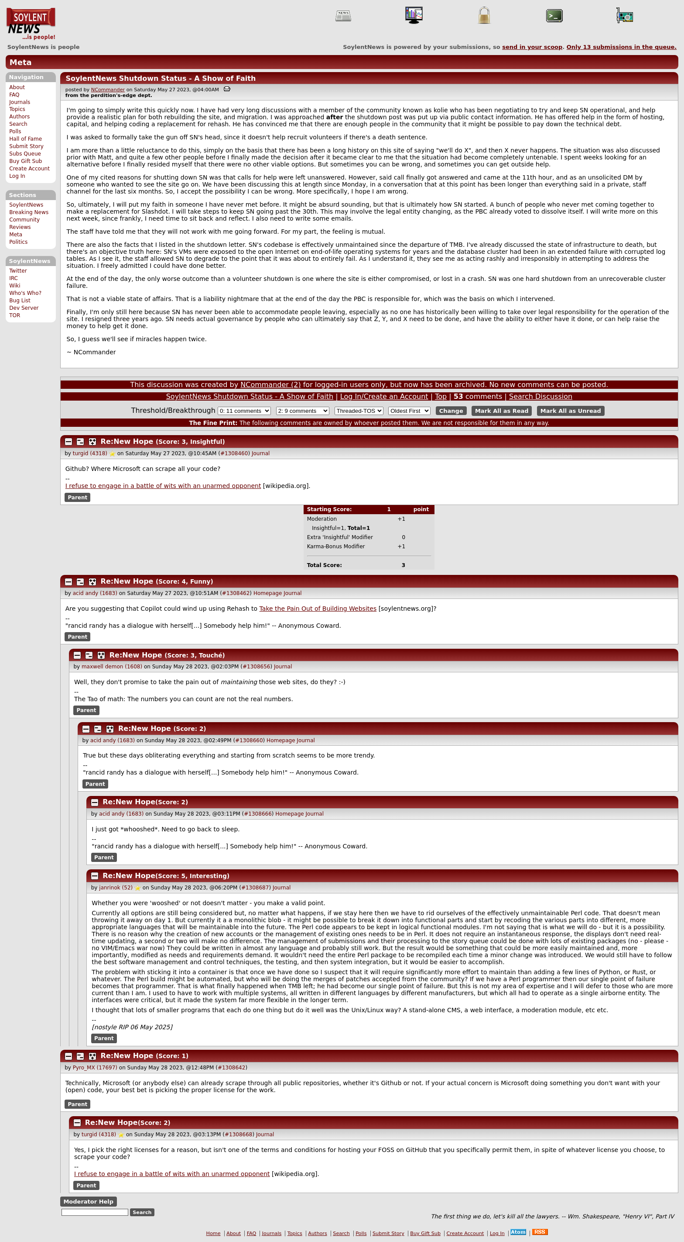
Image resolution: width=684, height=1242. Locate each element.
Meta (21, 62)
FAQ (14, 95)
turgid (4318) (90, 453)
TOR (14, 315)
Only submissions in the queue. (622, 47)
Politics (18, 242)
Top (441, 396)
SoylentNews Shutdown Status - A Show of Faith (160, 78)
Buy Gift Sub (25, 161)
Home (213, 1233)
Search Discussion (540, 396)
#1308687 (255, 888)
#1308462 (236, 593)
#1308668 (239, 1134)
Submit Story (26, 146)
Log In (17, 176)
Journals (19, 102)
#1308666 (258, 814)
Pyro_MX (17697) (95, 1068)
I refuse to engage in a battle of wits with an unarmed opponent (163, 485)
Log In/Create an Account (384, 396)
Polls (15, 131)
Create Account (29, 169)
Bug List (20, 301)
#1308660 (249, 740)
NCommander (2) (270, 385)
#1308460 (234, 453)
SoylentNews (31, 24)
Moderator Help (88, 1201)
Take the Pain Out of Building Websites (318, 608)
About (17, 87)
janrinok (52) (116, 888)
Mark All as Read (502, 411)
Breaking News (28, 212)
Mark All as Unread (570, 411)
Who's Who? (25, 293)
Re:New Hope (127, 441)
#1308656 (256, 667)
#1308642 (232, 1068)
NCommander (108, 90)
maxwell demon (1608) (112, 667)
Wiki (14, 286)
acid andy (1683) (95, 593)
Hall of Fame (25, 139)
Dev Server (23, 308)
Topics (17, 109)
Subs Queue (25, 154)
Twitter (18, 271)
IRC (13, 278)
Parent (77, 497)
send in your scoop (532, 47)
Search (18, 124)
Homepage (267, 593)
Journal (261, 453)
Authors (19, 117)
